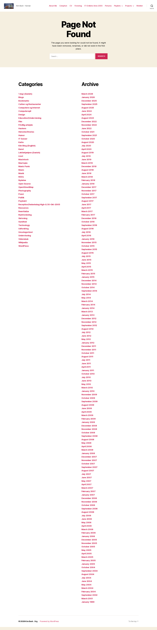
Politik (21, 200)
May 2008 (87, 446)
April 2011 (87, 370)
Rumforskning (25, 218)
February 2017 (89, 218)
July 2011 (86, 363)
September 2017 (90, 200)
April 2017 (87, 211)
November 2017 (90, 193)
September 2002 (90, 598)
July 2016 (86, 235)
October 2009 (89, 401)
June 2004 (87, 584)
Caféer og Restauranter (30, 107)
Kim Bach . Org (31, 624)
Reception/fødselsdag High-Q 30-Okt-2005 (40, 207)
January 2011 (88, 373)
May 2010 (86, 387)
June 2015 (87, 262)
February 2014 (89, 307)
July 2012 (86, 335)
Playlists (117, 7)
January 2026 (88, 100)
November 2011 (89, 352)
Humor (21, 138)
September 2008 (90, 439)
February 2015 (89, 276)
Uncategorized (25, 235)
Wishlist (139, 7)
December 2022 (90, 124)
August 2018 (88, 173)
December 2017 (90, 190)
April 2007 (87, 487)
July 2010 (86, 380)
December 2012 (90, 321)
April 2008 (87, 449)
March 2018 (87, 180)
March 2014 (87, 304)
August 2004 (88, 577)
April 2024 (87, 117)
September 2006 (90, 511)
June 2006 (87, 522)
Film (20, 124)
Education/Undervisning (30, 121)
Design (21, 117)
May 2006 (87, 525)
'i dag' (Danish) (25, 97)
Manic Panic (24, 169)
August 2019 (88, 155)
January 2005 (88, 567)
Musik (21, 176)
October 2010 (88, 377)
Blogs (21, 100)
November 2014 (90, 287)
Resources (23, 211)
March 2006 (88, 532)
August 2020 (88, 145)
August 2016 (88, 231)
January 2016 (88, 242)
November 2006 (90, 504)
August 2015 (88, 256)
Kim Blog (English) (27, 148)
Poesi (21, 197)
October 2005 (89, 549)
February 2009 (89, 422)
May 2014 (86, 300)
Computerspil (25, 114)
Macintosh (23, 162)
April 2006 (87, 529)
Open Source (24, 186)
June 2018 (87, 176)
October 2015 (88, 249)
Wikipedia (23, 245)
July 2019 (86, 159)
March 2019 (87, 166)
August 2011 (88, 359)
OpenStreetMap (26, 190)
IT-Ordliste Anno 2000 (93, 7)
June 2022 (87, 131)
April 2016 (87, 238)
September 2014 (90, 294)
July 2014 (86, 297)
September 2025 (90, 107)
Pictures (108, 7)
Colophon (63, 7)
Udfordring (23, 231)
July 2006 (87, 518)
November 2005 (90, 546)
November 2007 (90, 463)
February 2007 (89, 494)
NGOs (21, 180)
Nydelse (22, 183)
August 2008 (88, 442)
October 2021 (88, 135)
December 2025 (90, 103)
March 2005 (88, 560)
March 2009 (88, 418)
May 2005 (87, 553)
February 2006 (89, 536)
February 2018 (89, 183)
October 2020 (89, 141)
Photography (24, 193)
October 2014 (88, 290)
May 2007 (87, 484)
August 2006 (88, 515)
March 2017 (87, 214)
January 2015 (88, 280)
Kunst (21, 152)
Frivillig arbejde (26, 128)
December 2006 (90, 501)
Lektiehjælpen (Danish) (30, 155)
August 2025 (88, 110)
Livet (20, 159)
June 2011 (87, 366)
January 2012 (88, 345)
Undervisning (25, 238)
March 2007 (88, 491)
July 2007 (87, 477)
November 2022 (90, 128)
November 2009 (90, 397)
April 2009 (87, 415)
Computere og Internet (29, 110)
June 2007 (87, 480)
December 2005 (90, 542)
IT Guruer (23, 141)
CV (71, 7)
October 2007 (89, 466)
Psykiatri (22, 204)
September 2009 (90, 404)
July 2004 (87, 581)
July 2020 (87, 148)
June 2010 (87, 383)
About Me (53, 7)
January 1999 (88, 605)
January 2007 (88, 498)
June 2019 (87, 162)
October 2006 (89, 508)
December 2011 (89, 349)
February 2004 (89, 594)
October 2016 (88, 224)
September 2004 (90, 574)
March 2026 (88, 97)
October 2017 (88, 197)
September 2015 (90, 252)
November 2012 (90, 325)
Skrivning (23, 221)
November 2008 (90, 432)
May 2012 (86, 342)
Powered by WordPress (49, 624)
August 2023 (88, 121)
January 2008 (89, 456)
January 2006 (89, 539)
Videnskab (23, 242)
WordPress (24, 249)
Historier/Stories (26, 135)
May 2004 (87, 587)
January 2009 (89, 425)
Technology (24, 228)
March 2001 (87, 601)
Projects (128, 7)
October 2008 (89, 435)
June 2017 (87, 207)
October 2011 (88, 356)
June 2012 (87, 339)
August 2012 (88, 332)
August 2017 (88, 204)
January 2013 (88, 318)
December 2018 (90, 169)
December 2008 (90, 428)
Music (21, 173)
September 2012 (90, 328)
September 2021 (90, 138)
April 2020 (87, 152)
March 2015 (87, 273)
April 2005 (87, 556)
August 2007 (88, 473)
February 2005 (89, 563)
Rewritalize (24, 214)
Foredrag (78, 7)
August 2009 (88, 408)
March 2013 (87, 314)
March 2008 (88, 453)
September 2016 (90, 228)
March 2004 (88, 591)
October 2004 (89, 570)
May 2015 (86, 266)
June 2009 (87, 411)
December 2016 (90, 221)
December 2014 (90, 283)
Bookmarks (24, 103)
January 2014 (88, 311)
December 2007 (90, 459)
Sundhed (23, 224)
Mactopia (23, 166)
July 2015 (86, 259)
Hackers (22, 131)
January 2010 (88, 394)
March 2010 (87, 390)
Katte (21, 145)
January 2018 (88, 186)
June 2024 (87, 114)
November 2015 (90, 245)
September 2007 (90, 470)
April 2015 (87, 269)
